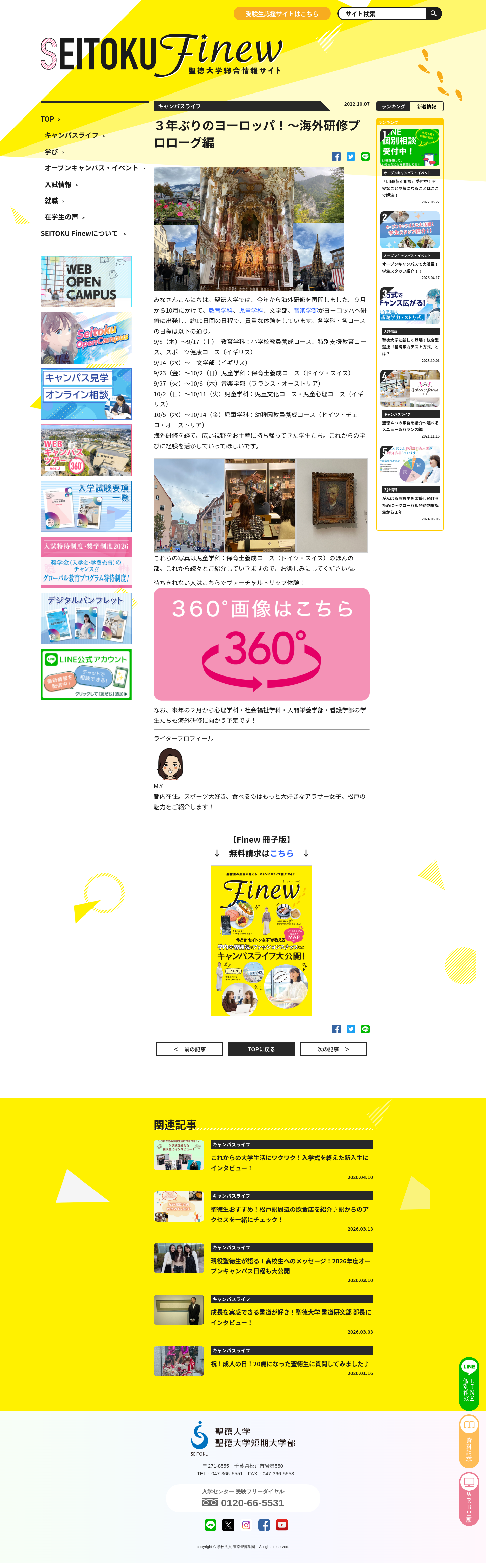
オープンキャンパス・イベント (92, 168)
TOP (47, 119)
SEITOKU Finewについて (80, 233)
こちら (282, 853)
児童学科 (251, 310)
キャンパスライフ (72, 135)
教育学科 (221, 310)
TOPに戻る (261, 1049)
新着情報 (426, 106)
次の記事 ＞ (333, 1049)
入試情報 (58, 184)
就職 (51, 200)
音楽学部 (306, 310)
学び (51, 151)
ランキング (393, 106)
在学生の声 (61, 216)
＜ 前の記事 (189, 1049)
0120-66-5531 (243, 1502)
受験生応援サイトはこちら (282, 13)
